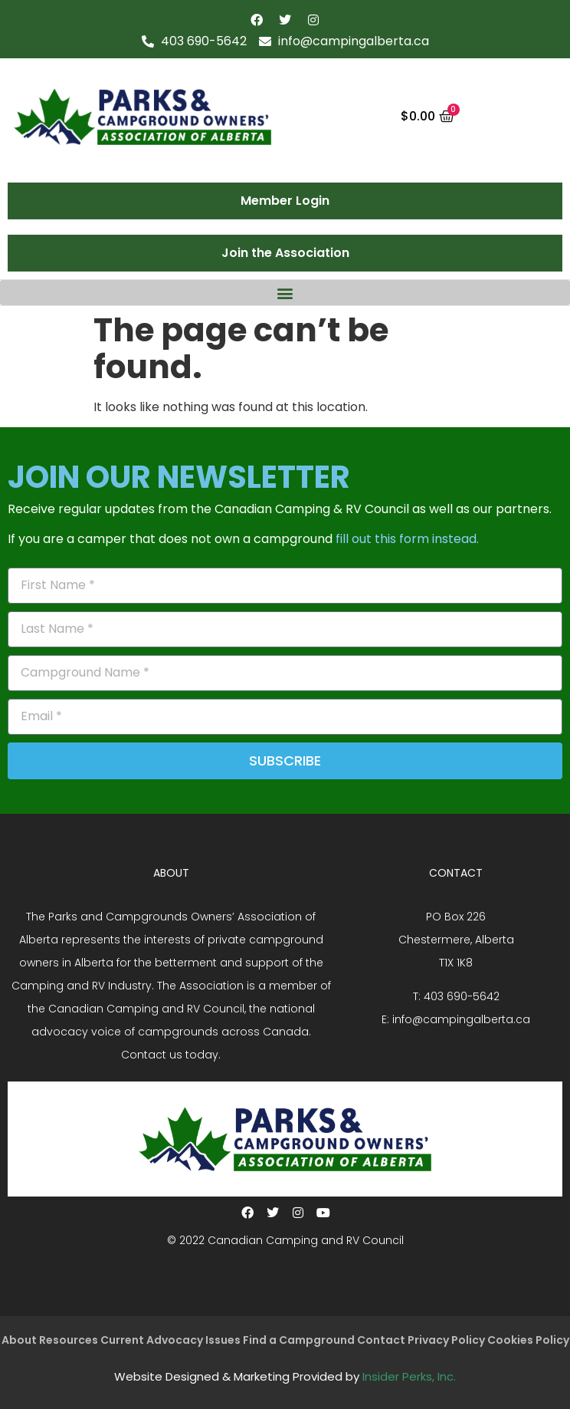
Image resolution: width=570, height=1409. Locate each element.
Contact (381, 1340)
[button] (285, 292)
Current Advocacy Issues (170, 1340)
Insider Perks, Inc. (409, 1376)
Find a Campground (299, 1340)
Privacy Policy (446, 1340)
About (19, 1340)
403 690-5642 (462, 996)
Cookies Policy (528, 1340)
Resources (68, 1340)
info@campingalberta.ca (461, 1019)
